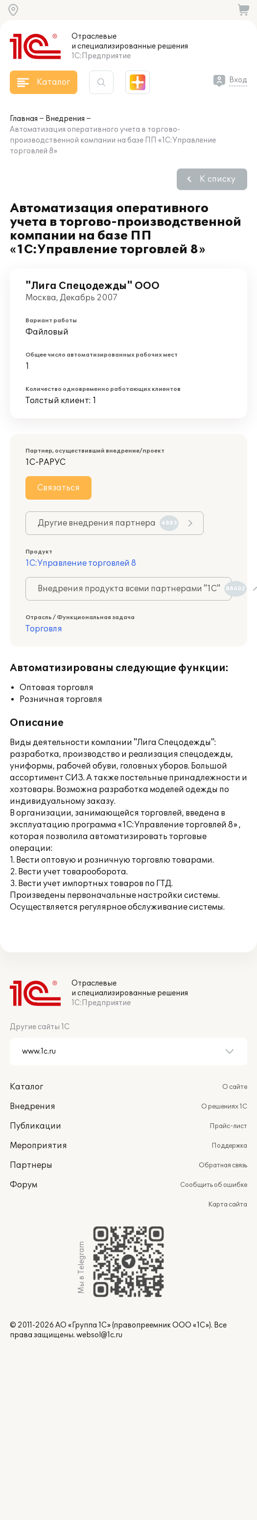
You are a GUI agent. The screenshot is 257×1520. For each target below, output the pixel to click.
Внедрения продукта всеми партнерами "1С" (135, 589)
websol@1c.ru (99, 1335)
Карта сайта (227, 1204)
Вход (238, 80)
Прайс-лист (228, 1126)
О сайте (234, 1087)
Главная (24, 119)
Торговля (43, 629)
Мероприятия (38, 1146)
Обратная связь (223, 1165)
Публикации (35, 1126)
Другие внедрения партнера (108, 523)
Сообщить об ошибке (213, 1185)
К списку (217, 179)
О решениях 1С (224, 1106)
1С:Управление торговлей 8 (80, 563)
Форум (23, 1185)
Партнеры (31, 1165)
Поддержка (229, 1146)
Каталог (26, 1087)
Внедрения (65, 119)
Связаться (58, 488)
